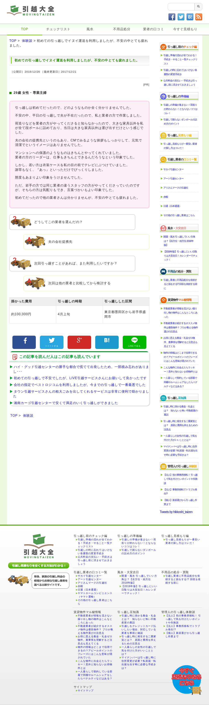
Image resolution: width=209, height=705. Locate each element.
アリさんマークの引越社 (176, 187)
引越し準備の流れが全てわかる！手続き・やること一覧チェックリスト (180, 59)
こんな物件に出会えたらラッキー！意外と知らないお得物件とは (180, 369)
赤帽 (166, 196)
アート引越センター (174, 178)
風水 (89, 29)
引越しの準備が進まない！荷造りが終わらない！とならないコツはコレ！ (180, 109)
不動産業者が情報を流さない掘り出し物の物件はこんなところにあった (180, 312)
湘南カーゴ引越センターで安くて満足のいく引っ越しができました (65, 403)
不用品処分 (121, 29)
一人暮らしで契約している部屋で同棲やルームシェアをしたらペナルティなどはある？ (180, 382)
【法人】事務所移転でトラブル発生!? (180, 491)
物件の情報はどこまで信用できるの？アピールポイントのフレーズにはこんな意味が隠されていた (180, 357)
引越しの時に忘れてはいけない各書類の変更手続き (180, 72)
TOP (24, 29)
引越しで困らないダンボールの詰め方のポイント (180, 121)
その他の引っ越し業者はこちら (179, 215)
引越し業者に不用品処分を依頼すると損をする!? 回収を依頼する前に (180, 284)
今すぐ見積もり (185, 29)
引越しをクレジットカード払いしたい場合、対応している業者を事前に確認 (138, 629)
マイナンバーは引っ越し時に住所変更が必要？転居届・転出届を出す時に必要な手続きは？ (180, 450)
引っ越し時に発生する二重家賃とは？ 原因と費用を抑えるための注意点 (180, 425)
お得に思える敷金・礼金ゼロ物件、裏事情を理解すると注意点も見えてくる (180, 342)
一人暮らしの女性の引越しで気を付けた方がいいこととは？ (180, 437)
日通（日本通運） (172, 206)
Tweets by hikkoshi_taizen (176, 512)
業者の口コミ (153, 29)
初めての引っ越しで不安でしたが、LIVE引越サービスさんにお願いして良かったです (79, 378)
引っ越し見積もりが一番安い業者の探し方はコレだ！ (180, 145)
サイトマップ (86, 690)
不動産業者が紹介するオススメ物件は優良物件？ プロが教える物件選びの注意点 (181, 327)
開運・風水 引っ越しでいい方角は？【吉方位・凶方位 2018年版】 (179, 240)
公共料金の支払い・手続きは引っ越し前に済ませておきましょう (180, 82)
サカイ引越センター (174, 169)
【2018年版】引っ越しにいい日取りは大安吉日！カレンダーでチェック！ (180, 255)
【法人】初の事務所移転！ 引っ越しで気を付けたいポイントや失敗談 (180, 479)
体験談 (27, 40)
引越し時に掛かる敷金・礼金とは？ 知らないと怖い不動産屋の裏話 (180, 410)
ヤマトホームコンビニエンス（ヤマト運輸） (95, 595)
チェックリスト (58, 29)
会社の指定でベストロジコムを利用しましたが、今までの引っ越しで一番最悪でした (79, 384)
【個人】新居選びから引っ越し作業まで (180, 502)
